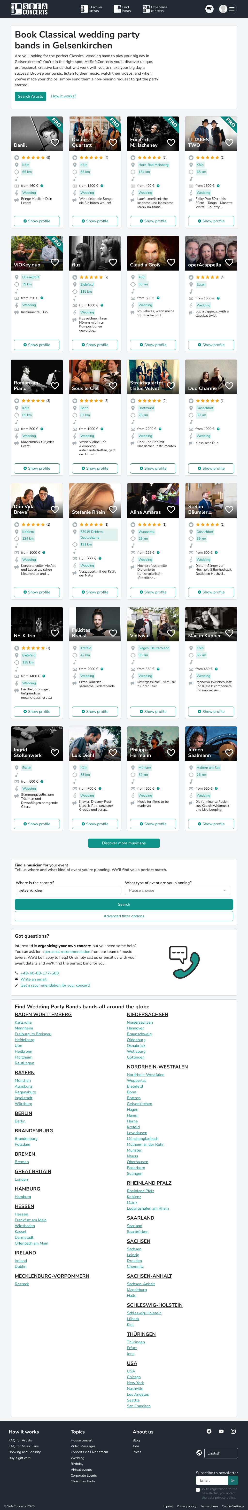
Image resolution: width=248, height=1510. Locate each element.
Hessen (21, 1214)
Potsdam (22, 1144)
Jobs (136, 1446)
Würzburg (23, 1103)
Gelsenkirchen (139, 1103)
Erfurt (132, 1348)
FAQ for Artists (20, 1440)
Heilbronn (23, 1051)
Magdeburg (137, 1289)
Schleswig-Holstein (144, 1313)
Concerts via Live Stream (89, 1452)
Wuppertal (136, 1080)
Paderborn (136, 1167)
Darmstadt (24, 1237)
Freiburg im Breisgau (33, 1034)
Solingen (134, 1173)
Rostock (22, 1284)
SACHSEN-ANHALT (149, 1276)
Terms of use (209, 1506)
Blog (136, 1440)
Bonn (131, 1092)
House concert (82, 1440)
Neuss (132, 1156)
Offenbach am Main (31, 1243)
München (23, 1080)
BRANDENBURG (34, 1131)
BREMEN (25, 1154)
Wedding (77, 1458)
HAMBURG (27, 1189)
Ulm (18, 1045)
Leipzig (133, 1255)
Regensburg (25, 1092)
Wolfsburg (136, 1051)
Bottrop (133, 1098)
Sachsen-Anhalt (141, 1284)
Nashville (135, 1388)
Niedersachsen (140, 1022)
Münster (134, 1150)
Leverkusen (137, 1133)
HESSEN (24, 1206)
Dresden (134, 1260)
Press (137, 1452)
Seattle (133, 1400)
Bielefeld (135, 1086)
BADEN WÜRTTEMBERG (43, 1014)
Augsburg (23, 1086)
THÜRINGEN (141, 1334)
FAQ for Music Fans (24, 1446)
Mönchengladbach (142, 1138)
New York (135, 1382)
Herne (132, 1121)
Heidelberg (24, 1040)
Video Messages (83, 1446)
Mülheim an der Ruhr (145, 1144)
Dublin (20, 1266)
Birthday (77, 1464)
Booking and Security (25, 1452)
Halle (131, 1295)
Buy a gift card (20, 1458)
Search (124, 904)
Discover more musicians (124, 843)
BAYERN (25, 1072)
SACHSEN (138, 1241)
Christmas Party (83, 1481)
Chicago (134, 1377)
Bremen (22, 1162)
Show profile (39, 221)
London (21, 1179)
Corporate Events (84, 1475)
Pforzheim (23, 1057)
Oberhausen (137, 1162)
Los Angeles (138, 1394)
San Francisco (139, 1406)
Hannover (135, 1028)
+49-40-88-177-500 (40, 973)
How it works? (63, 96)
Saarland (134, 1226)
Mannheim (24, 1028)
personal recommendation (67, 951)
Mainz (132, 1202)
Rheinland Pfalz (140, 1191)
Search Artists (30, 96)
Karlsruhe (23, 1022)
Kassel (20, 1231)
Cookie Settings (233, 1506)
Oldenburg (136, 1040)
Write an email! (34, 979)
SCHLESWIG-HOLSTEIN (155, 1305)
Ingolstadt (23, 1098)
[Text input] (212, 1480)
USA (132, 1363)
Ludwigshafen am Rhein (148, 1208)
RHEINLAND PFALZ (149, 1183)
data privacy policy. (222, 1497)
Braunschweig (139, 1034)
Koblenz (134, 1196)
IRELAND (25, 1253)
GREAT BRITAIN (33, 1171)
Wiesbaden (25, 1226)
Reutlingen (24, 1063)
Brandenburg (26, 1138)
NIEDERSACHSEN (147, 1014)
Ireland (21, 1260)
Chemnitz (135, 1266)
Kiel (130, 1324)
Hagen (132, 1109)
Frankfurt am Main (30, 1220)
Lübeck (133, 1319)
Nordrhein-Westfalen (145, 1074)
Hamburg (23, 1196)
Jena (130, 1353)
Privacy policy (186, 1506)
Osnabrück (136, 1045)
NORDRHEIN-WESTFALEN (157, 1067)
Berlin (20, 1121)
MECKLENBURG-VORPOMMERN (52, 1276)
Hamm (133, 1115)
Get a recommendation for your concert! (55, 985)
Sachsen (134, 1249)
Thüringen (136, 1342)
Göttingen (136, 1057)
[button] (227, 9)
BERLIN (23, 1113)
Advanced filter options (124, 916)
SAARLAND (140, 1218)
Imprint (168, 1506)
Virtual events (81, 1469)
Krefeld (133, 1127)
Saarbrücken (137, 1231)
